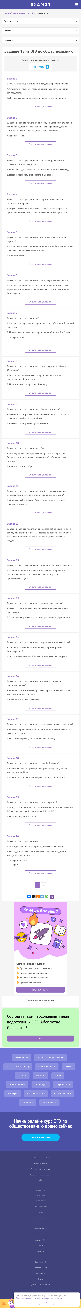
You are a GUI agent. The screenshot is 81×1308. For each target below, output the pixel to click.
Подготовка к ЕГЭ (40, 1228)
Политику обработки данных (27, 1298)
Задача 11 (13, 486)
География (13, 1093)
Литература (40, 1084)
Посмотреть (40, 67)
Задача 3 (12, 155)
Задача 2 (12, 117)
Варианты (40, 1251)
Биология (40, 1075)
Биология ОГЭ (49, 1102)
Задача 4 (12, 194)
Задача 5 (12, 232)
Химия (58, 1075)
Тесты (40, 1245)
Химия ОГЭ (27, 1102)
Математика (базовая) (17, 1066)
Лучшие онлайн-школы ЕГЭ (40, 1285)
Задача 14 (13, 598)
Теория (40, 1234)
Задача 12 (13, 523)
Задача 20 (13, 836)
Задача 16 (13, 676)
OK (47, 1303)
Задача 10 (13, 443)
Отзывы (40, 1279)
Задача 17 (13, 719)
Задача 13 (13, 560)
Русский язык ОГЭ (36, 1093)
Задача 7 (12, 313)
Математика (40, 1201)
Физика (68, 1066)
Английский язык (17, 1084)
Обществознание (46, 1066)
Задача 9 (12, 404)
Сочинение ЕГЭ (40, 1273)
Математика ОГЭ (62, 1093)
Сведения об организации (40, 1175)
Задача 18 (13, 758)
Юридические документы (40, 1169)
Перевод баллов (40, 1268)
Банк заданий (40, 1262)
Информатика (63, 1084)
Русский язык (21, 1057)
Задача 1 (12, 78)
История (22, 1075)
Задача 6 (12, 275)
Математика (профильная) (50, 1057)
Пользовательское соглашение (51, 1298)
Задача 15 (13, 637)
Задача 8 (12, 361)
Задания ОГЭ (40, 1240)
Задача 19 (13, 797)
